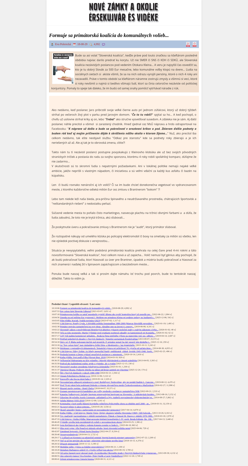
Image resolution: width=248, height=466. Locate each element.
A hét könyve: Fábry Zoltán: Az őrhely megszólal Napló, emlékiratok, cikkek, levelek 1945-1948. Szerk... (106, 351)
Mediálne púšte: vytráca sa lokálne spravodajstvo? (82, 447)
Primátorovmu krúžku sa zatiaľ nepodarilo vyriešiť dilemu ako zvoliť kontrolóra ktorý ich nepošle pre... (106, 314)
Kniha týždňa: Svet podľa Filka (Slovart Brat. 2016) (83, 357)
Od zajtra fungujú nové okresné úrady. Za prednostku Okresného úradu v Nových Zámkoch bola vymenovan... (109, 453)
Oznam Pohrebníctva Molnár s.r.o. (75, 376)
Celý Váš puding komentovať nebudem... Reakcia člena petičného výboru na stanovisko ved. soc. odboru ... (107, 336)
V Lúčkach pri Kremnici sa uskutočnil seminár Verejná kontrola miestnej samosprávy (97, 437)
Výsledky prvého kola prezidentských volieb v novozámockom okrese (91, 422)
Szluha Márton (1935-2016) (72, 400)
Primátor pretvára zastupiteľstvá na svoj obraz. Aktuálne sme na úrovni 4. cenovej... (97, 326)
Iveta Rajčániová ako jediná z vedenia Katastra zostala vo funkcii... (89, 425)
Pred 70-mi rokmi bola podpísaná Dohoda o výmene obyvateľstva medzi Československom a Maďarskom (107, 385)
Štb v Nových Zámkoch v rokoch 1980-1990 (80, 373)
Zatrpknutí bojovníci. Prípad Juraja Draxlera (79, 431)
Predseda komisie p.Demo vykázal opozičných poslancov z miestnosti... (92, 354)
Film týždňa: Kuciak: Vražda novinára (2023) (80, 320)
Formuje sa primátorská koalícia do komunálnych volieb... (86, 308)
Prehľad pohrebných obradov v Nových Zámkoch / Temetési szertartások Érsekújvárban (99, 339)
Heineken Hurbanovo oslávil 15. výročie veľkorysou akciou (86, 450)
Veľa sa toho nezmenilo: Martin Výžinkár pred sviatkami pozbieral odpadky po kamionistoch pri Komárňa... (108, 333)
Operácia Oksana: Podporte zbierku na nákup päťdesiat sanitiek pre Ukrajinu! (94, 370)
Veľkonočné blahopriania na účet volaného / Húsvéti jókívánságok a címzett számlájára (98, 360)
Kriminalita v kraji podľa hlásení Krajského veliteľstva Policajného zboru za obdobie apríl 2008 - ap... (105, 404)
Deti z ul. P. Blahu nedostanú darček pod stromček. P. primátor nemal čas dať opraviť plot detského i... (105, 342)
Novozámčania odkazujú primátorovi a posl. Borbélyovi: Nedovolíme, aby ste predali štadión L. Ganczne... (107, 382)
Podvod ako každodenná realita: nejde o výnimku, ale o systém (88, 363)
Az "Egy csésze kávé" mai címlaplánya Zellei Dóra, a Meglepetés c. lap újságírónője (97, 345)
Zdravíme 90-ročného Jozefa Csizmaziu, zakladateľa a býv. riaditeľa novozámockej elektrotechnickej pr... (106, 397)
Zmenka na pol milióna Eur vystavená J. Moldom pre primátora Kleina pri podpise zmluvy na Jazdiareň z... (107, 317)
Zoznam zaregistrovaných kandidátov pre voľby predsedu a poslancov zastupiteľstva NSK (100, 391)
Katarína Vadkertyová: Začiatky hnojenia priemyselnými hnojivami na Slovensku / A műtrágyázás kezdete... (108, 394)
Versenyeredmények (69, 434)
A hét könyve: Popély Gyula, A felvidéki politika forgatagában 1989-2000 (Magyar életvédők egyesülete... (107, 323)
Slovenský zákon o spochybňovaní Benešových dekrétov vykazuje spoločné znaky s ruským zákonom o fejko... (109, 330)
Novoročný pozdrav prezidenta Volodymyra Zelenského (85, 367)
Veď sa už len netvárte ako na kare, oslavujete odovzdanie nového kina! (91, 440)
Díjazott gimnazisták (69, 444)
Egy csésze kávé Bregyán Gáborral (75, 311)
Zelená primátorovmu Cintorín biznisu (77, 459)
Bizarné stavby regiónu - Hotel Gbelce (77, 388)
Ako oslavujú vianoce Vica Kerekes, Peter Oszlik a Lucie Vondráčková (91, 456)
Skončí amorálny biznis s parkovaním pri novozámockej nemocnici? (90, 410)
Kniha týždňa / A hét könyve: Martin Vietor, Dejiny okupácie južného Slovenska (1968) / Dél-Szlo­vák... (106, 413)
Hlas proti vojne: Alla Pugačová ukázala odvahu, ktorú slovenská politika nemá (95, 428)
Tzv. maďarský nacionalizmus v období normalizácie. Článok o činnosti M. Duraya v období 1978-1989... (107, 416)
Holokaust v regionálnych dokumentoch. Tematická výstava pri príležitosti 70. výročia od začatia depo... (106, 348)
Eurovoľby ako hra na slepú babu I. (75, 379)
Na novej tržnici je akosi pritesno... (75, 407)
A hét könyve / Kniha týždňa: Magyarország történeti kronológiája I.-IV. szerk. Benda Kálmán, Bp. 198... (106, 419)
